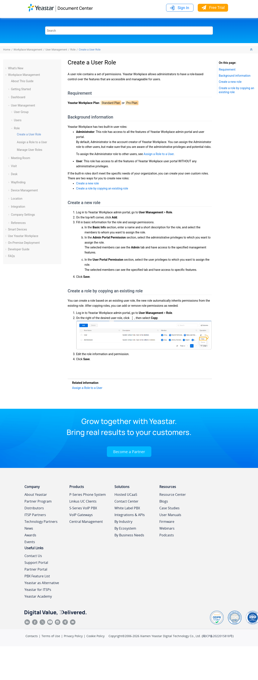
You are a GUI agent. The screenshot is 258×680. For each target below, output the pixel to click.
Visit (14, 166)
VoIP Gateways (81, 514)
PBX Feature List (37, 576)
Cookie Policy (95, 636)
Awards (30, 535)
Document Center (75, 8)
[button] (6, 68)
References (18, 223)
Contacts (32, 636)
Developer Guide (19, 249)
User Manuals (170, 514)
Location (16, 198)
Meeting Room (20, 158)
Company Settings (23, 214)
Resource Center (172, 494)
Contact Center (126, 501)
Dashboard (18, 97)
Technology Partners (41, 521)
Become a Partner (129, 451)
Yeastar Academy (38, 596)
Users (18, 120)
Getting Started (21, 89)
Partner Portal (35, 569)
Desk (14, 174)
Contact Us (33, 555)
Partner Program (38, 501)
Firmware (166, 521)
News (28, 528)
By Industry (123, 521)
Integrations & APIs (129, 514)
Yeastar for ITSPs (37, 589)
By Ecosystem (125, 528)
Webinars (167, 528)
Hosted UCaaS (125, 494)
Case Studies (169, 508)
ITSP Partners (35, 514)
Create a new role (87, 183)
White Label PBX (127, 508)
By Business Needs (129, 535)
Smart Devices (17, 229)
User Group (21, 112)
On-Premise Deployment (24, 242)
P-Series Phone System (87, 494)
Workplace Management (27, 49)
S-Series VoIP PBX (83, 508)
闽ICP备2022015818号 (218, 636)
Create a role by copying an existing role (102, 188)
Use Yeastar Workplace (23, 236)
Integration (18, 206)
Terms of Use (51, 636)
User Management (56, 49)
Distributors (34, 508)
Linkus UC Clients (83, 501)
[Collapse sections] (251, 49)
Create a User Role (90, 49)
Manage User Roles (29, 149)
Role (73, 49)
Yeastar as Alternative (41, 583)
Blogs (163, 501)
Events (29, 542)
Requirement (227, 69)
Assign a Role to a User (32, 142)
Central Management (86, 521)
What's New (15, 68)
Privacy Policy (73, 636)
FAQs (11, 256)
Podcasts (166, 535)
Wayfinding (18, 182)
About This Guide (22, 81)
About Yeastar (35, 494)
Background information (234, 75)
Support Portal (36, 562)
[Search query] (129, 30)
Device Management (24, 190)
